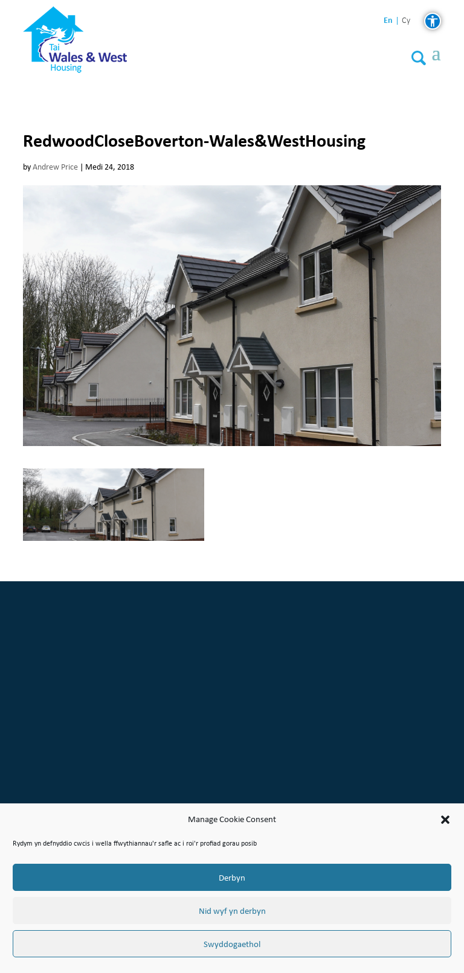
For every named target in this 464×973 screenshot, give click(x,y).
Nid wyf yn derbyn (232, 910)
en (388, 20)
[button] (445, 820)
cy (406, 21)
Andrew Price (55, 167)
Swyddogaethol (232, 944)
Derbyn (232, 877)
